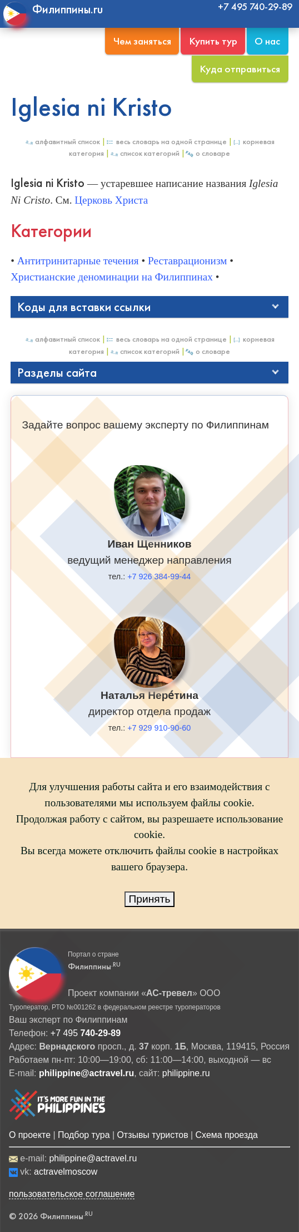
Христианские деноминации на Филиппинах (112, 277)
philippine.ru (186, 1073)
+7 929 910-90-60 (159, 727)
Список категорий (144, 153)
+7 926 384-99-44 (159, 576)
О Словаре (207, 153)
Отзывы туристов (152, 1135)
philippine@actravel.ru (93, 1158)
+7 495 (86, 1033)
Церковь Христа (111, 200)
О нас (267, 41)
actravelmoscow (65, 1171)
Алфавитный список (62, 141)
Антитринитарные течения (78, 261)
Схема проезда (227, 1135)
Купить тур (213, 41)
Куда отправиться (240, 68)
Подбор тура (83, 1135)
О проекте (30, 1135)
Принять (150, 899)
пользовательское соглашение (72, 1194)
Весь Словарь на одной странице (166, 141)
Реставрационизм (187, 261)
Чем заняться (142, 41)
